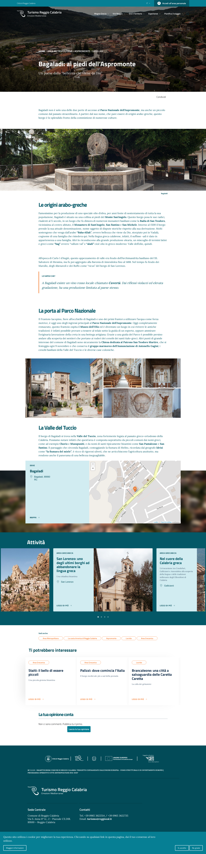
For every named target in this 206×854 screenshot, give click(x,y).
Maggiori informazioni (15, 847)
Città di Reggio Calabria (26, 3)
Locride (129, 638)
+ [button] (93, 464)
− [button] (93, 468)
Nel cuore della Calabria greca (172, 561)
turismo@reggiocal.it (99, 820)
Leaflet (156, 522)
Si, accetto (182, 847)
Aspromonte (82, 51)
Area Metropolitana (60, 51)
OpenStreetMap (166, 522)
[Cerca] (186, 13)
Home (42, 51)
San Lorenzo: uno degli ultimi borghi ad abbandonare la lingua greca (72, 565)
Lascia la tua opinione (79, 730)
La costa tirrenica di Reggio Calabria (82, 638)
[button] (98, 617)
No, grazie (196, 847)
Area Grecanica (147, 638)
